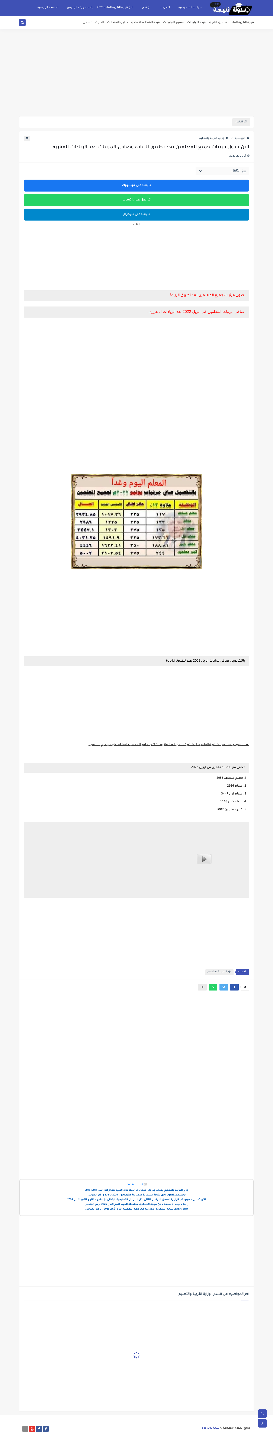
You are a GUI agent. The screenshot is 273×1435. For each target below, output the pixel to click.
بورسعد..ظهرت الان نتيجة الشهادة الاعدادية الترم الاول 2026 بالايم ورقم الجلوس (136, 1195)
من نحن (146, 7)
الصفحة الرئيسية (48, 7)
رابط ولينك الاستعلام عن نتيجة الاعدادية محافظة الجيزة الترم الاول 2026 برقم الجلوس (136, 1204)
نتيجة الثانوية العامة (242, 22)
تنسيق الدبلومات (173, 22)
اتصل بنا (165, 7)
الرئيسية (242, 138)
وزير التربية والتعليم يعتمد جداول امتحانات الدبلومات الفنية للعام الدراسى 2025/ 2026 (136, 1190)
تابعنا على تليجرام (136, 214)
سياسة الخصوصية (190, 7)
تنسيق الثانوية (218, 22)
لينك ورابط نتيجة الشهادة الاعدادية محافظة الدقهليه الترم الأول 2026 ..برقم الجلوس (136, 1209)
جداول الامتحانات (117, 22)
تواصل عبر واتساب (136, 200)
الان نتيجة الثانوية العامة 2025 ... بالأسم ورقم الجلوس (100, 7)
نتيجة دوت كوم (210, 1428)
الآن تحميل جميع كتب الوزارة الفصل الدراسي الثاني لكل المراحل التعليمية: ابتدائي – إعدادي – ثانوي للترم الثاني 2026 (136, 1199)
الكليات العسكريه (93, 22)
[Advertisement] (136, 83)
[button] (234, 987)
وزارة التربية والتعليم (213, 138)
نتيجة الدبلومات (196, 22)
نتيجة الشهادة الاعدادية (145, 22)
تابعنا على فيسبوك (136, 185)
